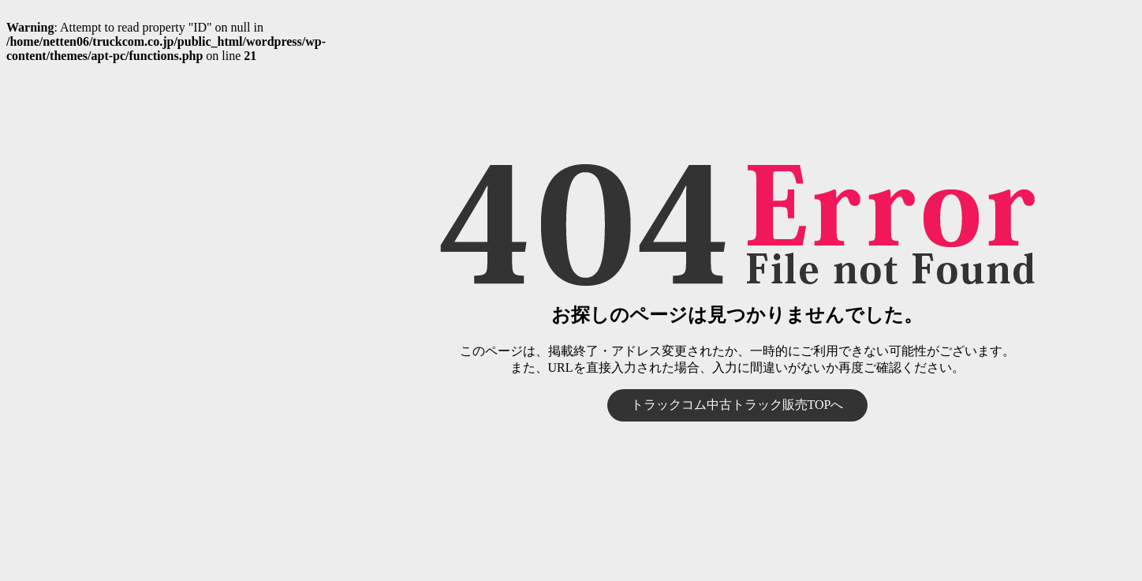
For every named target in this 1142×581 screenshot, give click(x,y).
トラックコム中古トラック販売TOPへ (737, 404)
